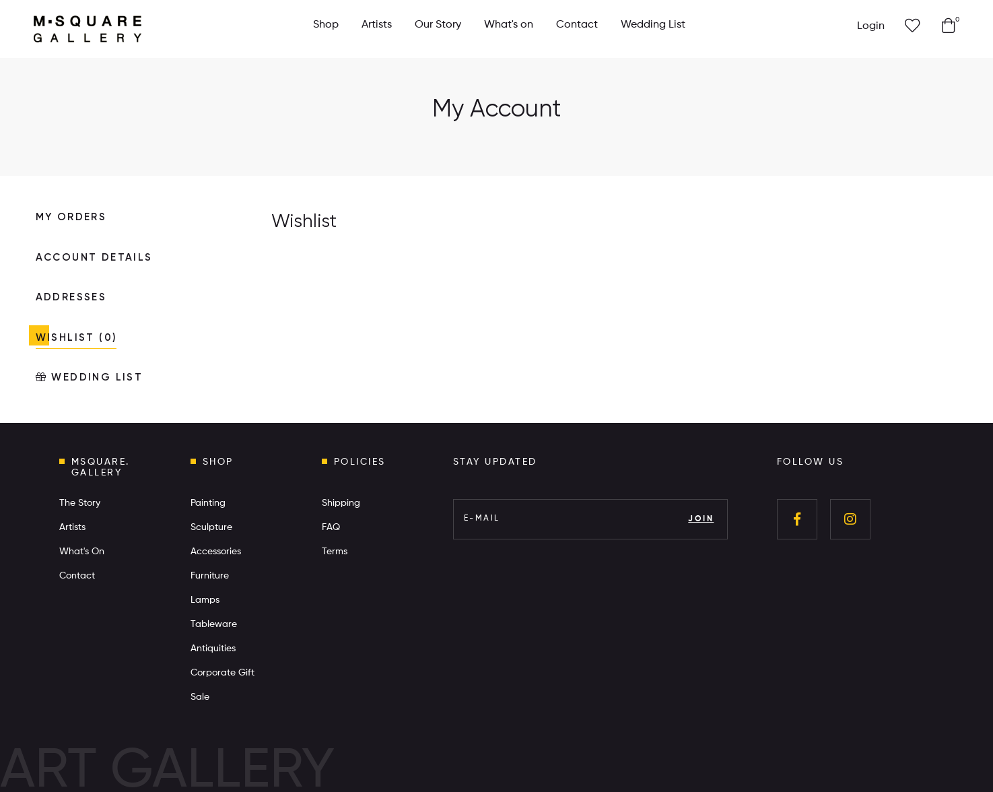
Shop (326, 25)
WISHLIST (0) (76, 338)
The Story (79, 503)
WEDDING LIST (89, 377)
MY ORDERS (71, 217)
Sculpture (211, 527)
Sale (200, 697)
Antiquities (213, 648)
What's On (81, 551)
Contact (577, 25)
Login (871, 26)
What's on (508, 25)
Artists (377, 25)
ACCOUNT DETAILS (94, 258)
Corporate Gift (222, 673)
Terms (334, 551)
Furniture (210, 576)
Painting (208, 503)
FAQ (331, 527)
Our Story (438, 25)
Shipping (341, 503)
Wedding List (653, 25)
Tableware (214, 624)
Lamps (205, 600)
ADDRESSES (71, 297)
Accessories (216, 551)
